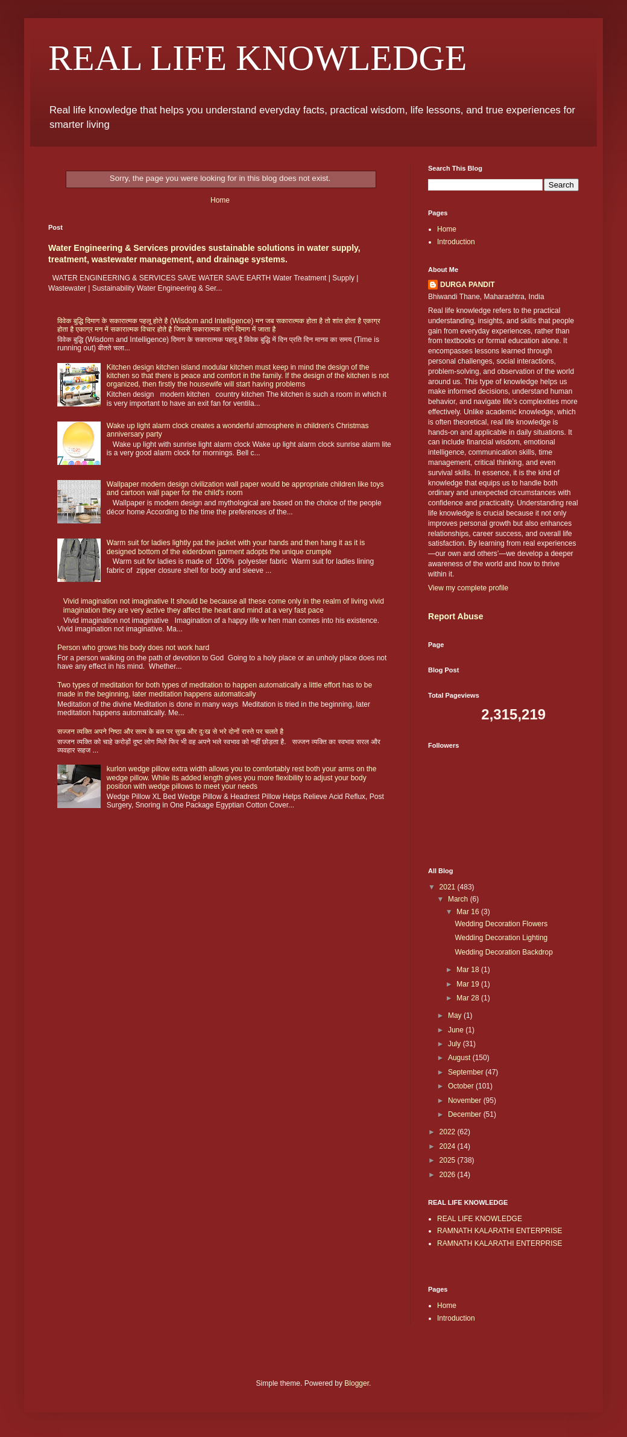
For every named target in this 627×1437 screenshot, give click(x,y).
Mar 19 (468, 984)
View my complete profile (468, 588)
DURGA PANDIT (467, 284)
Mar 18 (468, 969)
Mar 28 (468, 998)
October (462, 1086)
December (466, 1114)
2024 (449, 1146)
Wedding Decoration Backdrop (504, 952)
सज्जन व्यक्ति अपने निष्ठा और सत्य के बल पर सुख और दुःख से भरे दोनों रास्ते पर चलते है (170, 731)
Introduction (456, 242)
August (460, 1057)
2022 (449, 1132)
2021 (449, 887)
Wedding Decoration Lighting (501, 937)
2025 (449, 1160)
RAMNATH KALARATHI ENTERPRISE (499, 1231)
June (456, 1030)
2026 (449, 1174)
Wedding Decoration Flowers (501, 924)
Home (220, 200)
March (459, 899)
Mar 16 (468, 912)
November (466, 1100)
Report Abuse (455, 616)
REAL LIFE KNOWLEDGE (257, 58)
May (456, 1015)
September (466, 1072)
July (455, 1044)
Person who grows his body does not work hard (133, 647)
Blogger (356, 1383)
